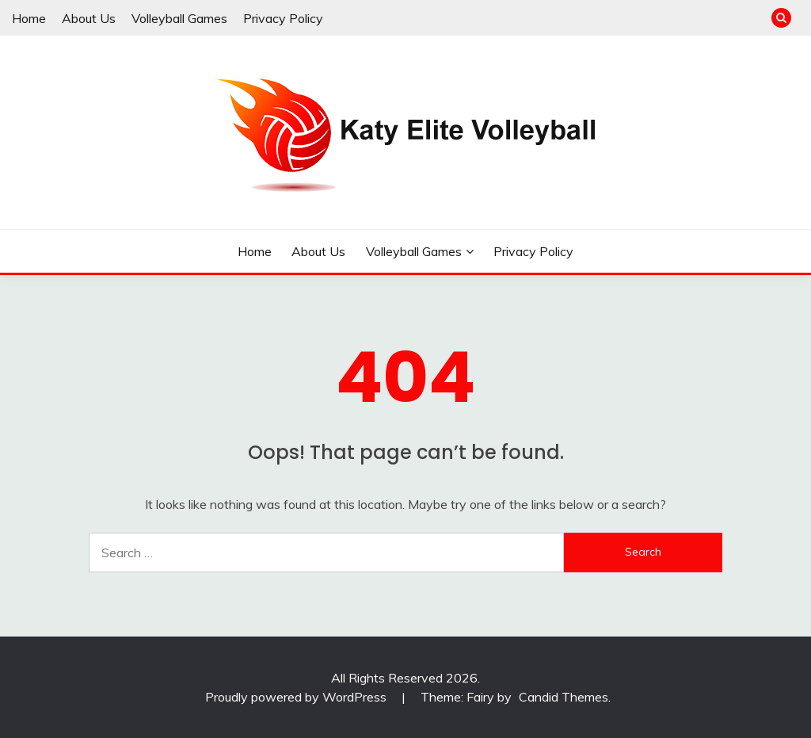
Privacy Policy (283, 18)
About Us (89, 18)
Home (29, 18)
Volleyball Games (179, 18)
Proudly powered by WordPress (297, 697)
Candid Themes (563, 697)
